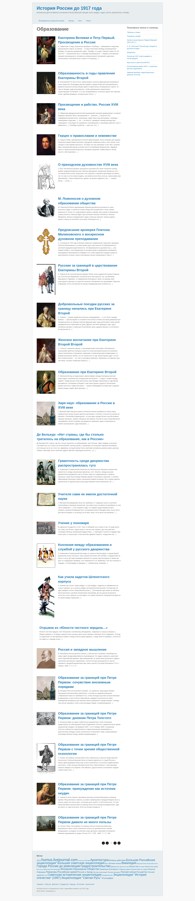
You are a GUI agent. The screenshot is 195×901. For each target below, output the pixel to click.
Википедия (129, 863)
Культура (56, 869)
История (142, 866)
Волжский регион (152, 863)
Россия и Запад (85, 872)
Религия (151, 869)
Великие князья (115, 863)
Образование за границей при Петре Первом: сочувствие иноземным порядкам (87, 682)
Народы (73, 884)
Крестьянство (48, 869)
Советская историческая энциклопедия (74, 874)
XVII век (87, 860)
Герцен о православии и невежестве (87, 136)
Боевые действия (117, 860)
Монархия (66, 869)
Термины (40, 884)
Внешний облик (141, 863)
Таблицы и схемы (133, 32)
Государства (64, 884)
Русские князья (128, 872)
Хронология (89, 884)
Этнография (107, 878)
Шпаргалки (131, 52)
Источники (80, 884)
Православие (125, 869)
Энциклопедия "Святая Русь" (81, 877)
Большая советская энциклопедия (81, 863)
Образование (80, 869)
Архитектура (99, 860)
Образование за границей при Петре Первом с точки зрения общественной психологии (88, 749)
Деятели (55, 884)
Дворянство (115, 866)
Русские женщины (113, 872)
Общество (93, 869)
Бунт (106, 863)
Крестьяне (40, 869)
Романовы (51, 872)
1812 (39, 860)
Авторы (71, 21)
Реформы (41, 872)
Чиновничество (107, 875)
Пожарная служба (134, 36)
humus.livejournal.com (59, 860)
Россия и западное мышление (82, 649)
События (47, 884)
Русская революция (100, 872)
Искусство (133, 866)
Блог (80, 21)
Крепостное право (151, 866)
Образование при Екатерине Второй (87, 372)
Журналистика (124, 866)
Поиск (88, 21)
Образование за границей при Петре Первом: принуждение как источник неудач (87, 788)
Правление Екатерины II (109, 869)
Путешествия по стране (139, 869)
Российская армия (67, 872)
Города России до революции (58, 866)
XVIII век (81, 860)
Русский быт (142, 872)
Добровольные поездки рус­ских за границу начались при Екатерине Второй (86, 308)
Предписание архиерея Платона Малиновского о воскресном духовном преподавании (84, 234)
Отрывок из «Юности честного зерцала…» (73, 628)
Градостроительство (96, 866)
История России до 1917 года (69, 8)
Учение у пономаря (73, 523)
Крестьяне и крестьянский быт (138, 62)
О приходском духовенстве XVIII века (88, 164)
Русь (45, 875)
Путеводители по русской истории (51, 21)
